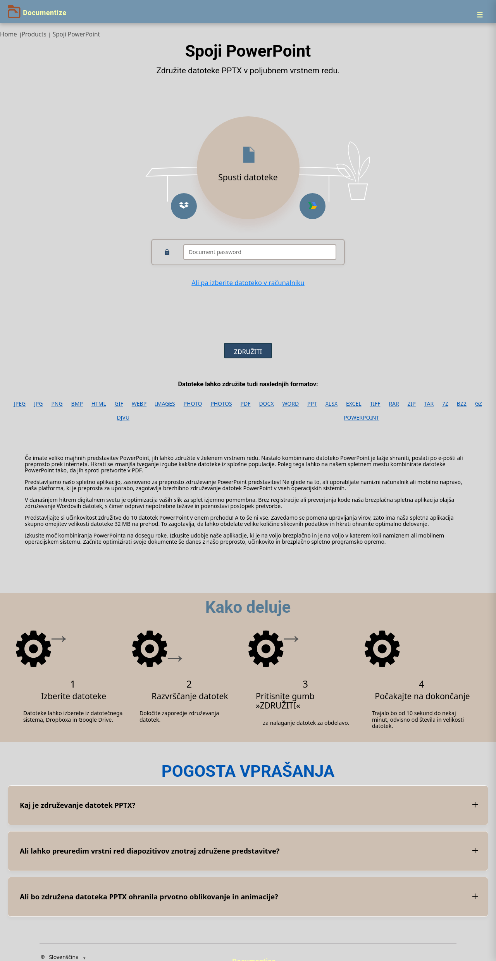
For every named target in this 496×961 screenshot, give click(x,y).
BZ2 (462, 404)
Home (8, 34)
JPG (38, 404)
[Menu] (479, 14)
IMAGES (165, 404)
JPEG (20, 404)
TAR (429, 404)
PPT (312, 404)
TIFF (375, 404)
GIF (119, 404)
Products (34, 34)
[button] (184, 206)
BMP (77, 404)
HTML (98, 404)
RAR (394, 404)
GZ (478, 404)
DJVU (123, 418)
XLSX (332, 404)
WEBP (139, 404)
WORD (290, 404)
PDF (246, 404)
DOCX (266, 404)
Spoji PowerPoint (76, 34)
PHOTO (193, 404)
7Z (445, 404)
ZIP (412, 404)
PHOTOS (221, 404)
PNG (56, 404)
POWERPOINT (361, 418)
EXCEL (354, 404)
